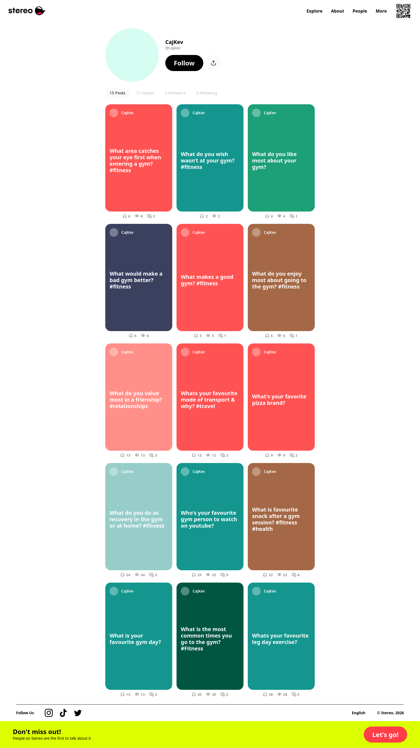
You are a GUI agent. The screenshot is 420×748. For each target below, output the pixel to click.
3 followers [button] (175, 92)
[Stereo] (27, 10)
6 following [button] (206, 92)
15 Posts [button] (117, 92)
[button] (184, 63)
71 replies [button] (145, 92)
